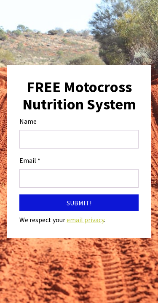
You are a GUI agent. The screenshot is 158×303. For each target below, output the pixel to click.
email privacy (85, 219)
